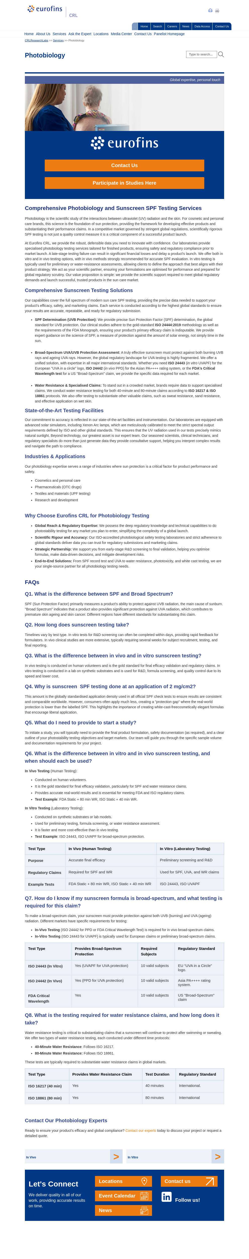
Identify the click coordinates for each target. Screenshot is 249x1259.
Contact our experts (140, 1131)
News (185, 26)
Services (59, 34)
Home (144, 26)
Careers (172, 26)
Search (157, 26)
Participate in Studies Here (124, 183)
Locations (101, 34)
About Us (43, 34)
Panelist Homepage (169, 34)
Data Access (202, 26)
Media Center (121, 34)
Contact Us (222, 26)
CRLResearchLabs (36, 40)
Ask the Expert (79, 34)
